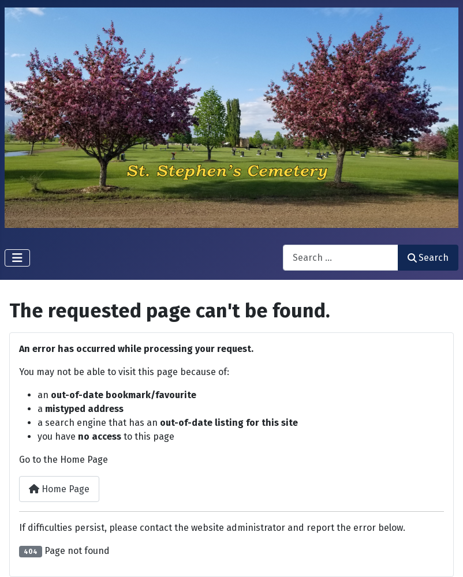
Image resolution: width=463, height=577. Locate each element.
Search (428, 257)
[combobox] (340, 258)
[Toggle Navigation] (17, 258)
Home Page (59, 489)
